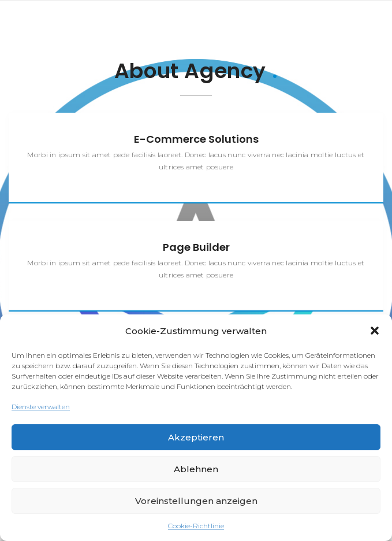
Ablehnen (196, 469)
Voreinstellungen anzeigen (196, 500)
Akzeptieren (196, 437)
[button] (374, 330)
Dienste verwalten (41, 406)
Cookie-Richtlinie (196, 525)
